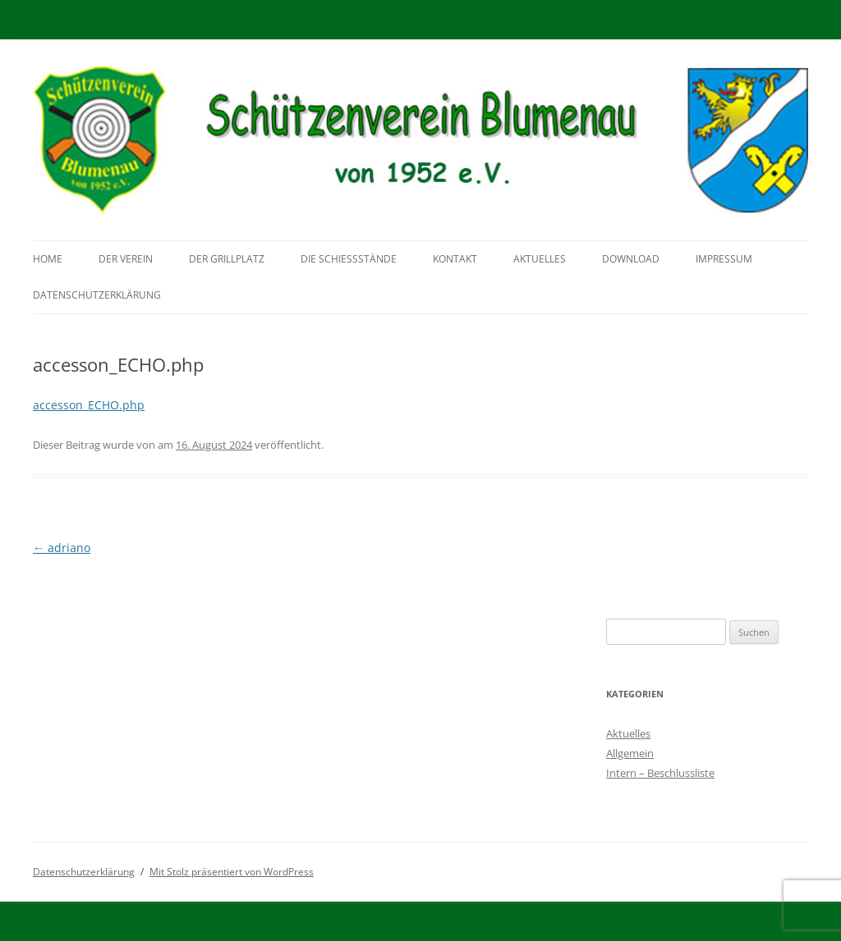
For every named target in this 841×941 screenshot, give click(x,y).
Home (47, 259)
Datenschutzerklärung (97, 295)
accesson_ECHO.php (89, 405)
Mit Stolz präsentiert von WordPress (231, 872)
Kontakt (455, 259)
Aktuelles (539, 259)
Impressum (724, 259)
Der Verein (126, 259)
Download (630, 259)
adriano (61, 547)
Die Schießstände (349, 259)
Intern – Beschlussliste (660, 772)
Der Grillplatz (226, 259)
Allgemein (630, 753)
